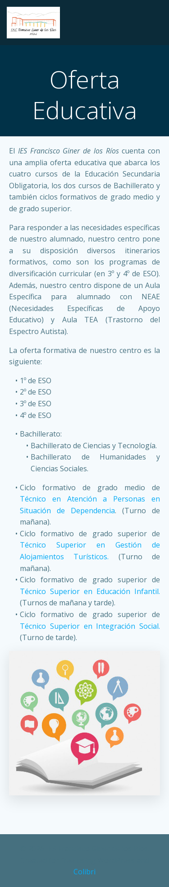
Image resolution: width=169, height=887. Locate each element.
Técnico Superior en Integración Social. (90, 626)
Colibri (84, 872)
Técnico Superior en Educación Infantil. (90, 591)
